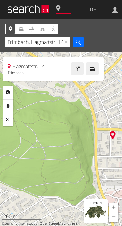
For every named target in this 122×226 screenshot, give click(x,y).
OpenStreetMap (52, 223)
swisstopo (29, 223)
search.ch (11, 223)
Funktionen (8, 119)
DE (93, 9)
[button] (113, 208)
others (72, 223)
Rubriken (8, 92)
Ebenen (8, 106)
